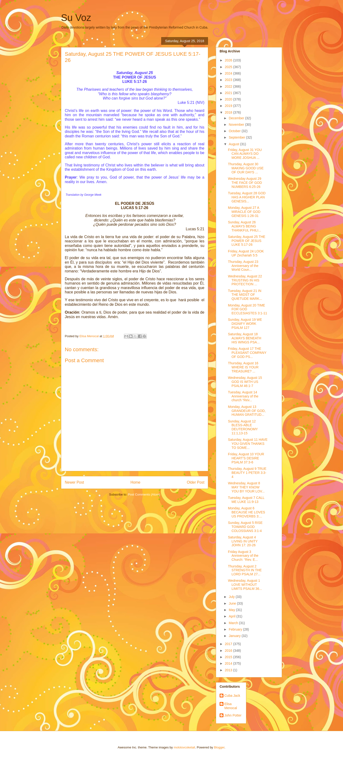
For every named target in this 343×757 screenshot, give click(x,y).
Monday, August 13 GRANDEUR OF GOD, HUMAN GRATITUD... (247, 411)
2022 (229, 86)
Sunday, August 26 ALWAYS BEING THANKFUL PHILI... (244, 226)
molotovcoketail (184, 747)
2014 (229, 663)
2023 (229, 80)
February (236, 629)
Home (136, 482)
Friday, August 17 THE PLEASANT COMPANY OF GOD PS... (247, 353)
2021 (229, 93)
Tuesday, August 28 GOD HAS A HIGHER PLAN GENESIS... (247, 197)
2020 (229, 99)
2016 (229, 650)
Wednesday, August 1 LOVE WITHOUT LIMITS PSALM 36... (245, 585)
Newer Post (74, 482)
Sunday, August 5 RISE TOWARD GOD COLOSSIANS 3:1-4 (245, 527)
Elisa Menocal (230, 706)
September (237, 137)
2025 (229, 67)
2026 (229, 60)
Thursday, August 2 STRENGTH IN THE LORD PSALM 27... (245, 570)
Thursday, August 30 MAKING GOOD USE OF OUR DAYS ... (246, 168)
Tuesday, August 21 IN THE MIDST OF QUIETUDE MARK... (245, 295)
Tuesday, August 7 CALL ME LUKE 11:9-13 (246, 500)
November (237, 124)
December (237, 118)
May (232, 610)
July (232, 597)
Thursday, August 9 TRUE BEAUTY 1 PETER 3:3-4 (247, 473)
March (234, 623)
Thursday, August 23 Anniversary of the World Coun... (243, 266)
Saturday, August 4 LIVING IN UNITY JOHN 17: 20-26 (242, 541)
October (235, 131)
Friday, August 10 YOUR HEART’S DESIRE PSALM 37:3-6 (246, 458)
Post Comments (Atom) (144, 494)
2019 (229, 106)
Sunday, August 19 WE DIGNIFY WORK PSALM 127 (245, 324)
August (234, 144)
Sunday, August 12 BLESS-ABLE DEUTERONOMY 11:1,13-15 (243, 427)
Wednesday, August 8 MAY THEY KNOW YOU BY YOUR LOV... (246, 487)
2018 (229, 112)
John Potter (233, 715)
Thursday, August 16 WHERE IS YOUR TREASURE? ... (243, 367)
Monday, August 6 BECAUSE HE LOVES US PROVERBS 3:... (246, 512)
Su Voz (76, 17)
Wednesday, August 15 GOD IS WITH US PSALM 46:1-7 (245, 382)
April (232, 616)
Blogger (219, 747)
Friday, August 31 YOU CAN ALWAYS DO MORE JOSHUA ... (245, 154)
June (233, 603)
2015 (229, 657)
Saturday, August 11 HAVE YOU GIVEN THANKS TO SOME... (247, 444)
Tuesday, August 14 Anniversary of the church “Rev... (243, 396)
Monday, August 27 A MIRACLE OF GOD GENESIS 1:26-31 (244, 212)
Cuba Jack (232, 695)
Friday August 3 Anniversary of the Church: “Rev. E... (243, 556)
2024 (229, 73)
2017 (229, 644)
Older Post (195, 482)
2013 (229, 670)
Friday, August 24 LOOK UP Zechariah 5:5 (246, 253)
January (235, 636)
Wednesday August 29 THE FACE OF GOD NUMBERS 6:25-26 (245, 183)
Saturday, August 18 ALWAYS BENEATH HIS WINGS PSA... (244, 338)
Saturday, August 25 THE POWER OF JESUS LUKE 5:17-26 (246, 241)
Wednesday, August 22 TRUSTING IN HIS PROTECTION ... (245, 280)
